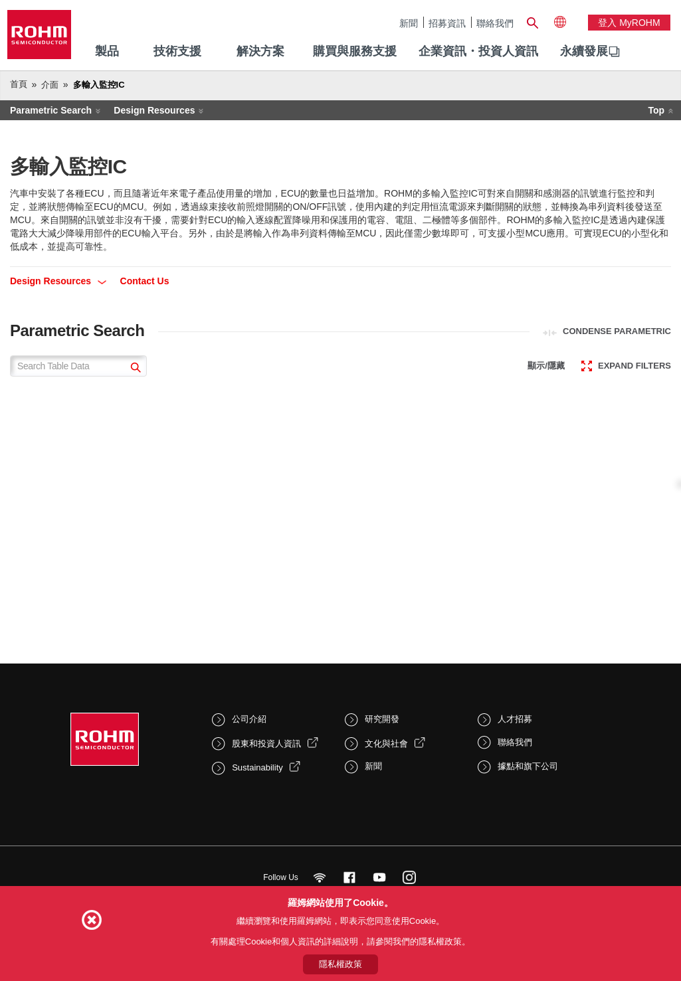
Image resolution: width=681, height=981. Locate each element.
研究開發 (382, 719)
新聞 (408, 23)
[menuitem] (584, 51)
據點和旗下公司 (528, 766)
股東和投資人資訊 (266, 744)
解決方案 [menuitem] (260, 51)
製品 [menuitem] (107, 51)
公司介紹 (249, 719)
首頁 (18, 84)
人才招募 (515, 719)
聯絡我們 (495, 23)
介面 (49, 85)
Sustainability (257, 767)
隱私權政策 (340, 964)
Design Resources (154, 110)
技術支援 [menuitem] (177, 51)
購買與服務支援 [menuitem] (355, 51)
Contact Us (144, 281)
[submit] (134, 369)
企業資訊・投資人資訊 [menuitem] (478, 51)
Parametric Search (51, 110)
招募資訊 (447, 23)
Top (656, 110)
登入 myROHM (629, 22)
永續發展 (584, 51)
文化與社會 (386, 744)
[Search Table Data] (78, 366)
